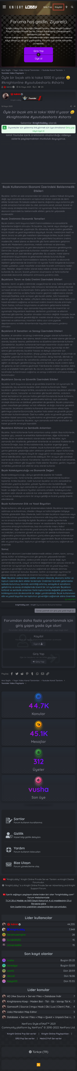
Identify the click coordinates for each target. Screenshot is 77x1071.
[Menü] (4, 6)
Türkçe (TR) (38, 1052)
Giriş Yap (39, 50)
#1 (75, 106)
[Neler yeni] (66, 7)
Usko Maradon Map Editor (22, 1011)
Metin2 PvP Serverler (51, 1038)
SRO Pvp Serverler (25, 1038)
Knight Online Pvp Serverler (21, 1033)
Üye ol (38, 58)
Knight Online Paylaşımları (55, 1033)
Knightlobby (40, 123)
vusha (38, 789)
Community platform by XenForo (38, 1027)
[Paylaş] (71, 106)
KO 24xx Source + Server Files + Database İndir (34, 996)
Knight (33, 605)
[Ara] (72, 7)
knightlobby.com (22, 605)
